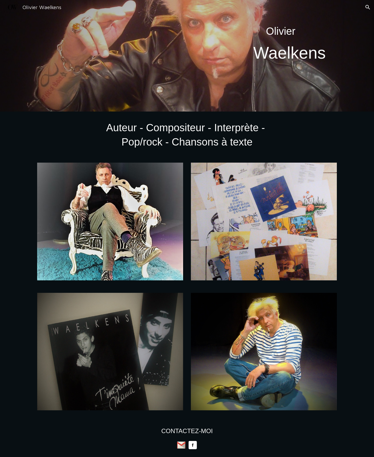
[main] (289, 56)
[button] (368, 7)
